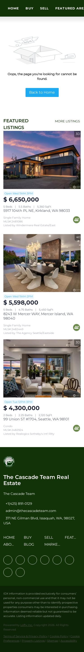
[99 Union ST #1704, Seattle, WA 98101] (42, 368)
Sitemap (52, 640)
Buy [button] (29, 8)
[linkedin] (20, 559)
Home (13, 8)
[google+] (20, 572)
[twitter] (32, 559)
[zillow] (44, 559)
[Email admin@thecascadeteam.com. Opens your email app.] (29, 511)
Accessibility (68, 640)
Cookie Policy (59, 636)
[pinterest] (7, 572)
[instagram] (57, 559)
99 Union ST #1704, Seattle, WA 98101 (36, 419)
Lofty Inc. (26, 625)
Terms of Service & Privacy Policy (25, 636)
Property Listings (33, 640)
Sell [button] (44, 8)
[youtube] (69, 559)
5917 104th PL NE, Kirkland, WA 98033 (36, 211)
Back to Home (42, 92)
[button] (10, 539)
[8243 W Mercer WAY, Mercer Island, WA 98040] (42, 263)
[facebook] (7, 559)
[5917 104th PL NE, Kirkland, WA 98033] (42, 160)
